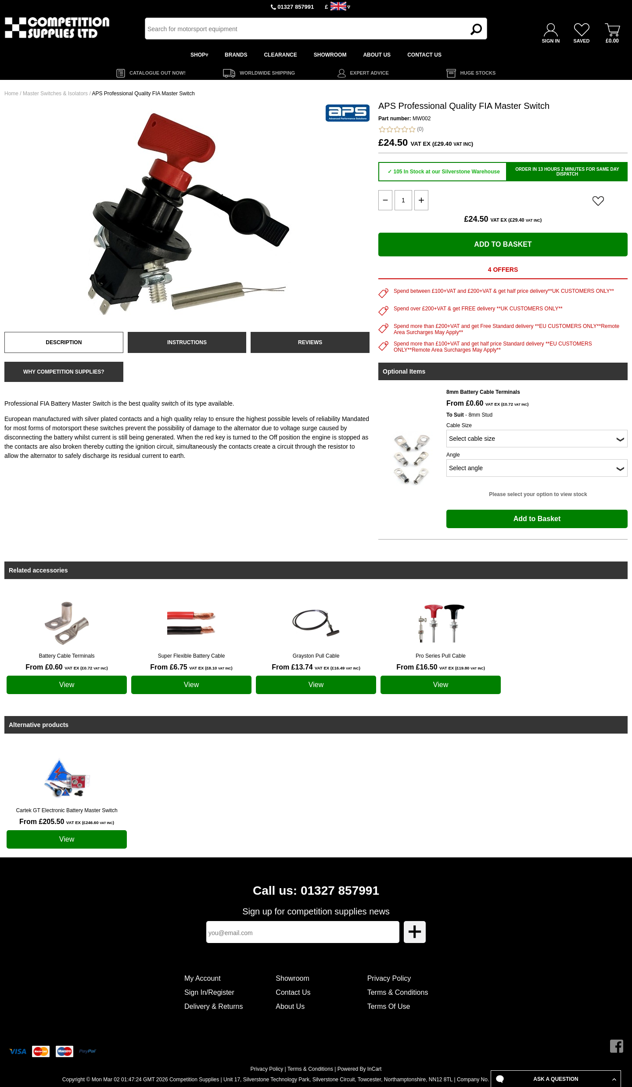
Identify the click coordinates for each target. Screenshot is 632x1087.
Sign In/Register (209, 992)
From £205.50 (66, 821)
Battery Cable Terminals (66, 656)
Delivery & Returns (213, 1006)
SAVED (581, 40)
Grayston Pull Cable (316, 656)
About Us (290, 1006)
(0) (401, 129)
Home (11, 93)
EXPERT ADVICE (369, 73)
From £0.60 (66, 667)
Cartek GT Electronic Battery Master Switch (66, 810)
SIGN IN (551, 40)
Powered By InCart (360, 1069)
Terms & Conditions (397, 992)
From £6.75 (191, 667)
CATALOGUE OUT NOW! (157, 73)
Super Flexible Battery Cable (191, 656)
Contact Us (293, 992)
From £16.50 (440, 667)
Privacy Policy (389, 978)
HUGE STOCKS (478, 73)
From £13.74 (316, 667)
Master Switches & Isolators (55, 93)
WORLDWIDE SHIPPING (267, 73)
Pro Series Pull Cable (441, 656)
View (66, 684)
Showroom (292, 978)
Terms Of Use (388, 1006)
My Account (202, 978)
